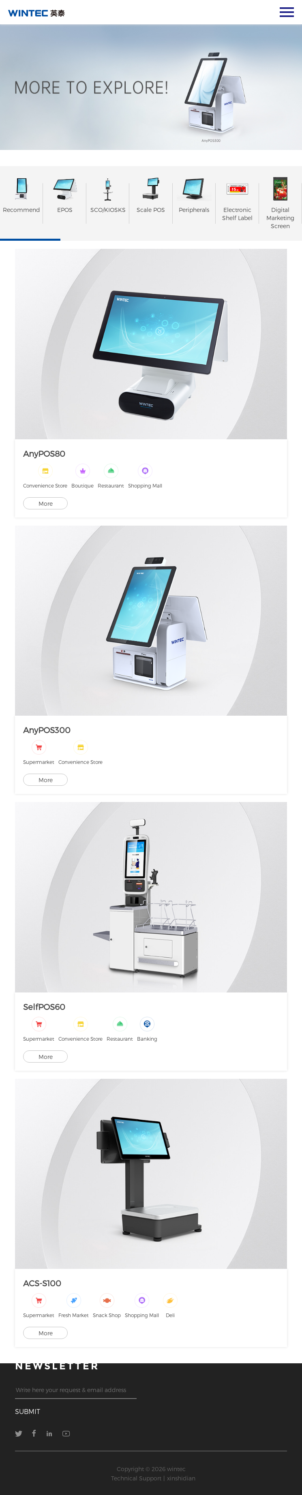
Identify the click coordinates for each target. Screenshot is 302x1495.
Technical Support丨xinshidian (153, 1478)
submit (27, 1411)
